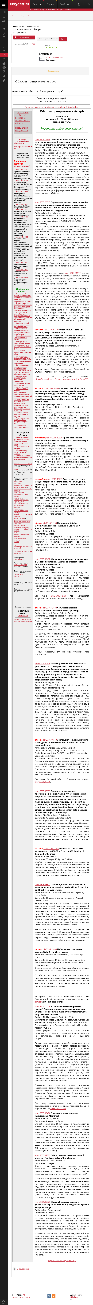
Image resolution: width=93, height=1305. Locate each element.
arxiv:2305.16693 (22, 237)
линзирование (19, 505)
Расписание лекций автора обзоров (22, 121)
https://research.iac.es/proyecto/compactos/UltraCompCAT (61, 379)
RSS (33, 44)
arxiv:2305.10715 (54, 479)
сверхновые (18, 498)
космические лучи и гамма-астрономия (23, 486)
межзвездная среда (21, 494)
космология (18, 481)
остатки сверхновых (21, 500)
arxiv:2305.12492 (22, 210)
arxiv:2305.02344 (22, 169)
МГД (15, 533)
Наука (23, 16)
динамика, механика (21, 527)
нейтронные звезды (21, 503)
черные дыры (19, 502)
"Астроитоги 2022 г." (23, 114)
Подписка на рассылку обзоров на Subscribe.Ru (23, 620)
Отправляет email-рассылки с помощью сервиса (50, 10)
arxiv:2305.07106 (58, 1108)
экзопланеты (18, 509)
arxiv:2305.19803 (49, 949)
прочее (16, 542)
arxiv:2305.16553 (49, 739)
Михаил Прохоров (20, 565)
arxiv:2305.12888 (49, 607)
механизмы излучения (22, 522)
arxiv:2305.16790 (42, 782)
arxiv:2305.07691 (22, 191)
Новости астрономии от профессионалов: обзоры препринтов (27, 29)
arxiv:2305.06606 (42, 1006)
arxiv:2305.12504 (58, 595)
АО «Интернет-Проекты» (21, 1296)
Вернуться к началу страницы (62, 1260)
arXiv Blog (17, 576)
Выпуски (38, 3)
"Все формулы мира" (51, 91)
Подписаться (24, 37)
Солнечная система (21, 511)
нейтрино (17, 483)
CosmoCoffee (18, 575)
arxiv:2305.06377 (73, 273)
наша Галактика (19, 492)
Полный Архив (23, 464)
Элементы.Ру (23, 616)
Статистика (45, 53)
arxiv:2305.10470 (42, 1113)
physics (38, 1001)
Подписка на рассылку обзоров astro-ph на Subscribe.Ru (51, 107)
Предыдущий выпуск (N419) (21, 129)
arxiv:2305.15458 (22, 217)
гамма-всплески (19, 518)
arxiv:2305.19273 (42, 1202)
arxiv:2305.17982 (22, 270)
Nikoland (74, 1297)
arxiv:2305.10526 (54, 437)
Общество (15, 16)
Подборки (66, 3)
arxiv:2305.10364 (51, 388)
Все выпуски (53, 71)
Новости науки (33, 16)
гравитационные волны (22, 520)
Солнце (16, 507)
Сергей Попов (51, 47)
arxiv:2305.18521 (22, 277)
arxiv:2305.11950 (22, 204)
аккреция (17, 512)
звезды (16, 496)
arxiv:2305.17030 (22, 262)
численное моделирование (19, 524)
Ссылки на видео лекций (51, 98)
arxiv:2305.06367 (22, 180)
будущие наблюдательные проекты (20, 538)
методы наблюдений (21, 534)
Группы (52, 3)
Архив (20, 469)
